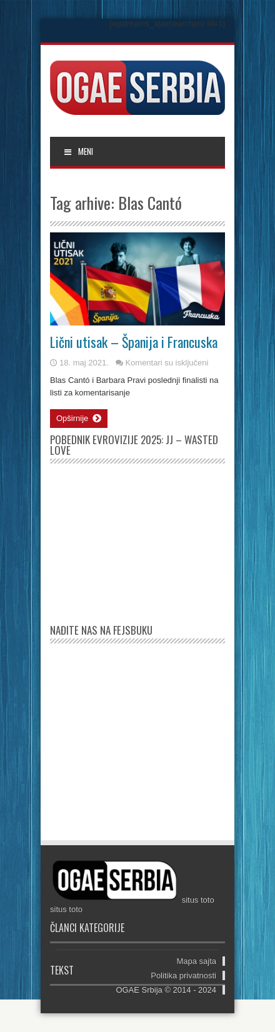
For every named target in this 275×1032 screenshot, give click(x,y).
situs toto (198, 900)
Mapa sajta (196, 961)
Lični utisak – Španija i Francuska (134, 342)
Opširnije (78, 419)
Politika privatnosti (183, 975)
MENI (77, 151)
